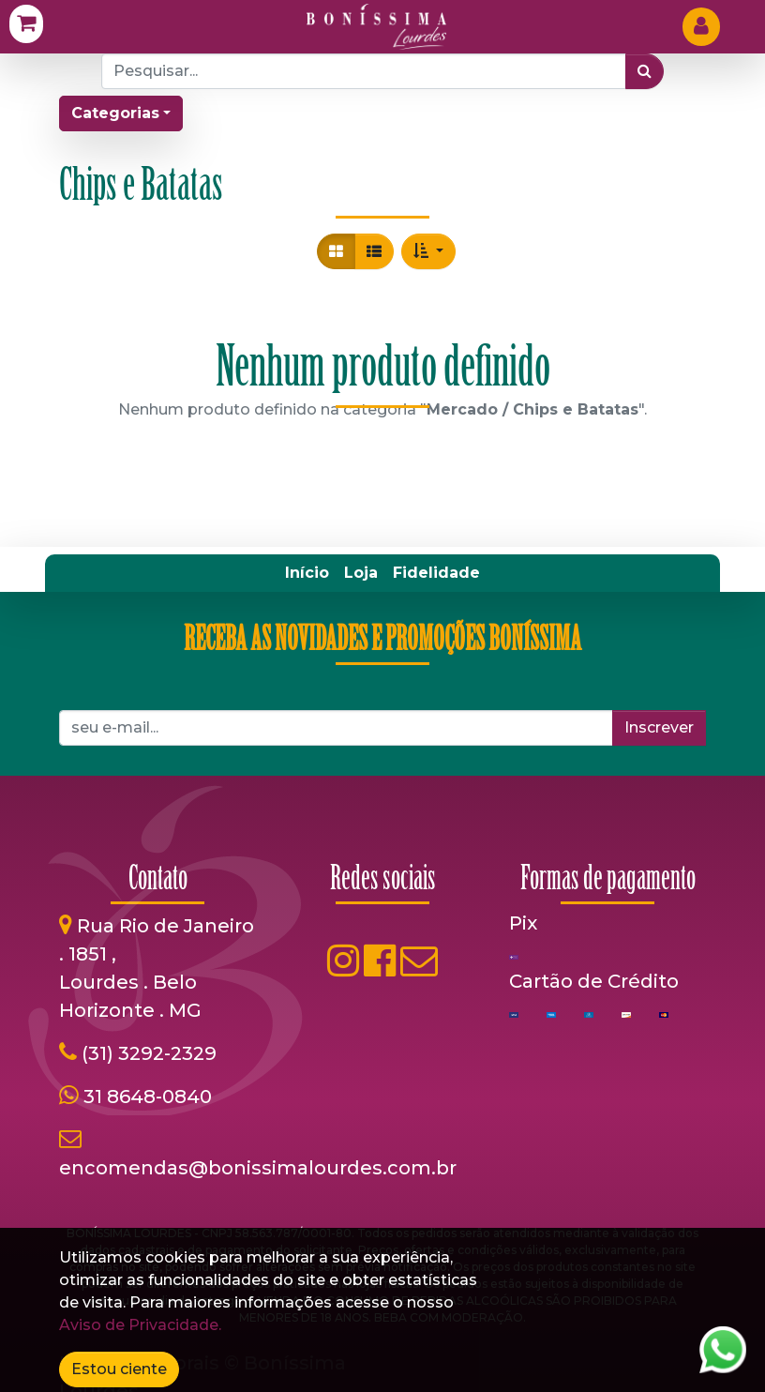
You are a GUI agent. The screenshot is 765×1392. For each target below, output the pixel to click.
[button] (428, 251)
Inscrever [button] (659, 727)
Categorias (115, 113)
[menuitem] (307, 573)
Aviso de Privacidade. (140, 1325)
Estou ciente (119, 1369)
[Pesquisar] (644, 71)
